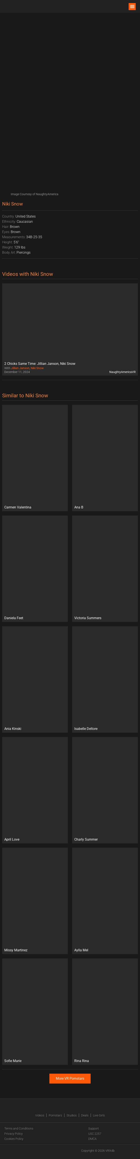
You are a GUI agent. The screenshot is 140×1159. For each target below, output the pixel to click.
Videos (39, 1115)
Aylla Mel (81, 950)
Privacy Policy (13, 1133)
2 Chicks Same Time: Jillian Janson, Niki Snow (39, 364)
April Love (11, 839)
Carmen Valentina (17, 507)
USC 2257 (94, 1133)
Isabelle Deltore (85, 729)
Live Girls (99, 1115)
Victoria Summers (87, 618)
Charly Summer (86, 839)
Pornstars (55, 1115)
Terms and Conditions (18, 1128)
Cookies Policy (13, 1139)
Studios (72, 1115)
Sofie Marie (12, 1061)
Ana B (78, 507)
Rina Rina (81, 1061)
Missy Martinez (15, 950)
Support (93, 1128)
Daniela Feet (13, 618)
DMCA (92, 1139)
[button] (132, 6)
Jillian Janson (20, 368)
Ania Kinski (12, 729)
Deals (84, 1115)
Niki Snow (37, 368)
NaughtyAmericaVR (122, 372)
